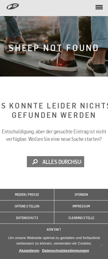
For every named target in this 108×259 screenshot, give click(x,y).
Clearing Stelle (81, 218)
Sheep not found (54, 47)
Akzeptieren (29, 250)
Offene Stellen (27, 206)
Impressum (81, 206)
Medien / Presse (27, 194)
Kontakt (54, 229)
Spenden (81, 194)
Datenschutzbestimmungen (65, 250)
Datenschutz (27, 218)
